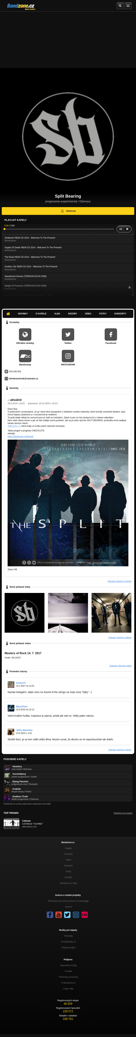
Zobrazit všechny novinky (119, 581)
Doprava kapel (68, 947)
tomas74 (21, 683)
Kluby (68, 871)
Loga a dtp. (68, 988)
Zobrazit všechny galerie (119, 637)
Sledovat (68, 211)
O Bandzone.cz (68, 983)
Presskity (68, 936)
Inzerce (68, 907)
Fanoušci (68, 865)
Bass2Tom (22, 706)
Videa (88, 313)
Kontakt (68, 971)
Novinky (23, 313)
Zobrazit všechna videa (120, 666)
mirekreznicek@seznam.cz (23, 378)
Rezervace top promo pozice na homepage (68, 901)
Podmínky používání (68, 977)
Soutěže (68, 877)
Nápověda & (68, 965)
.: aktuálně (15, 399)
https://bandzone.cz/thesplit (20, 436)
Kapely (68, 848)
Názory (72, 313)
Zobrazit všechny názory (119, 750)
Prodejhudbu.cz (68, 941)
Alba (57, 313)
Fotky (102, 313)
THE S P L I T (14, 426)
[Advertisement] (68, 38)
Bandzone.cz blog (68, 883)
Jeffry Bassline (24, 730)
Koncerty (120, 313)
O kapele (41, 313)
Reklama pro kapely (123, 813)
